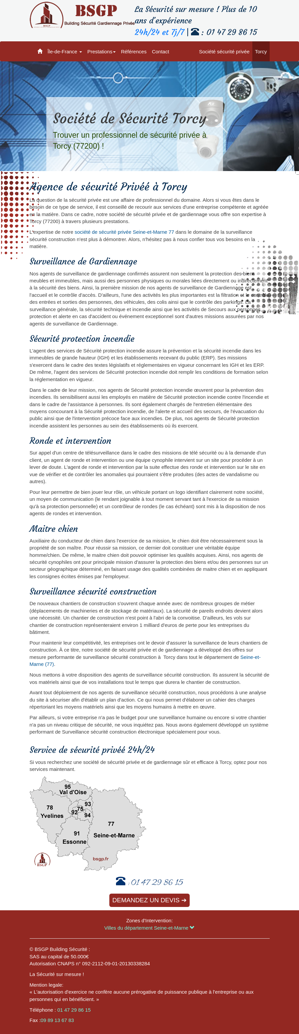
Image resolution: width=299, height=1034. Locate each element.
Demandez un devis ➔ (149, 900)
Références (134, 51)
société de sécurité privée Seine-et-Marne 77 (124, 232)
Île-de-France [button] (65, 51)
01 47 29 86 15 (157, 883)
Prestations (101, 51)
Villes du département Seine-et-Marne (149, 928)
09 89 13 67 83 (57, 1020)
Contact (160, 51)
